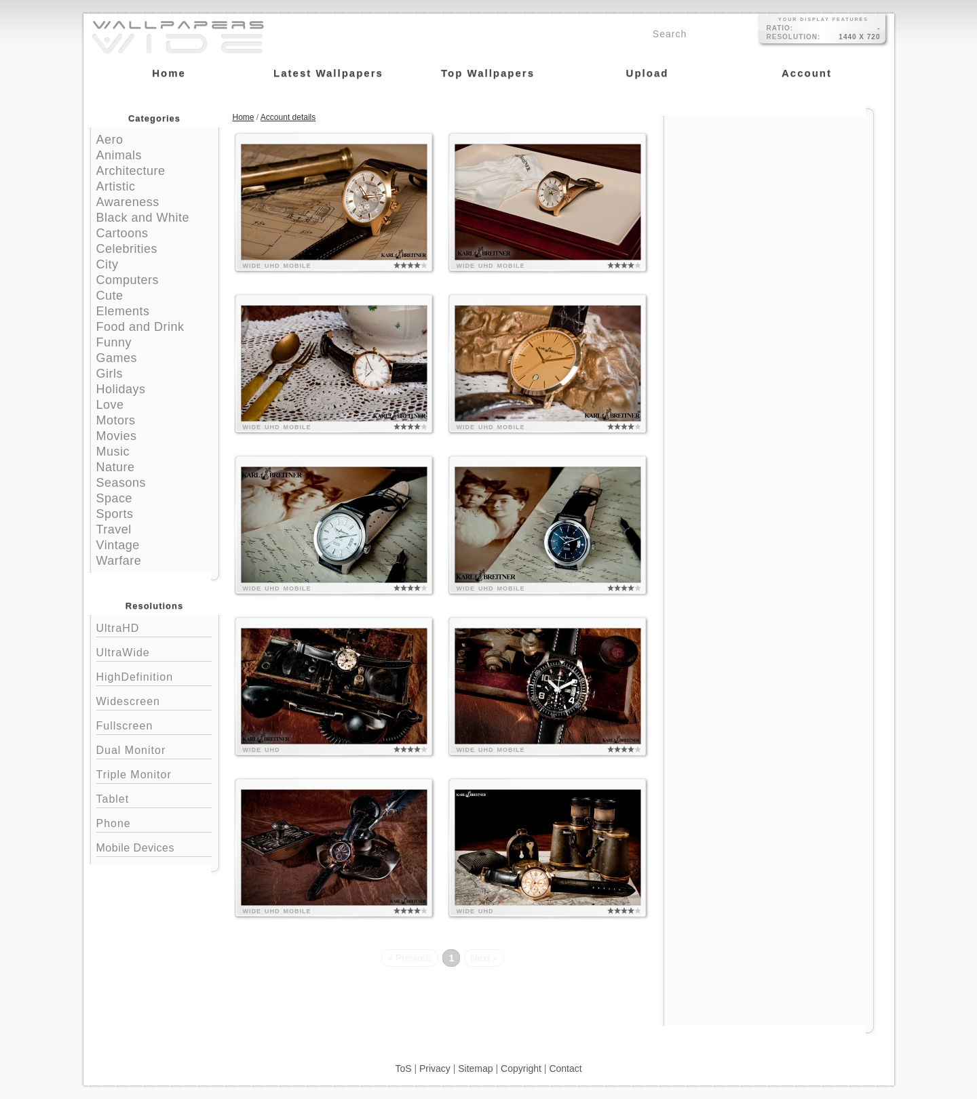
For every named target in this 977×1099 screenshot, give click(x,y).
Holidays (121, 389)
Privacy (435, 1068)
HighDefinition (154, 675)
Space (114, 498)
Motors (116, 420)
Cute (109, 295)
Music (113, 451)
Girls (109, 373)
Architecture (131, 171)
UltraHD (154, 627)
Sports (115, 514)
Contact (565, 1068)
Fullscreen (154, 724)
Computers (127, 280)
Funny (114, 342)
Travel (114, 529)
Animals (119, 155)
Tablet (154, 798)
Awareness (127, 202)
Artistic (116, 186)
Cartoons (122, 233)
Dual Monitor (154, 749)
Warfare (119, 560)
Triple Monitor (154, 773)
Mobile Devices (135, 848)
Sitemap (475, 1068)
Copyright (521, 1068)
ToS (403, 1068)
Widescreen (154, 700)
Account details (288, 117)
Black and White (143, 217)
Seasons (121, 482)
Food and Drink (140, 327)
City (107, 264)
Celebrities (127, 249)
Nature (115, 467)
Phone (154, 822)
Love (110, 405)
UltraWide (154, 651)
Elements (123, 311)
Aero (109, 139)
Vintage (118, 545)
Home (243, 117)
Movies (116, 436)
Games (117, 358)
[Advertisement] (768, 201)
